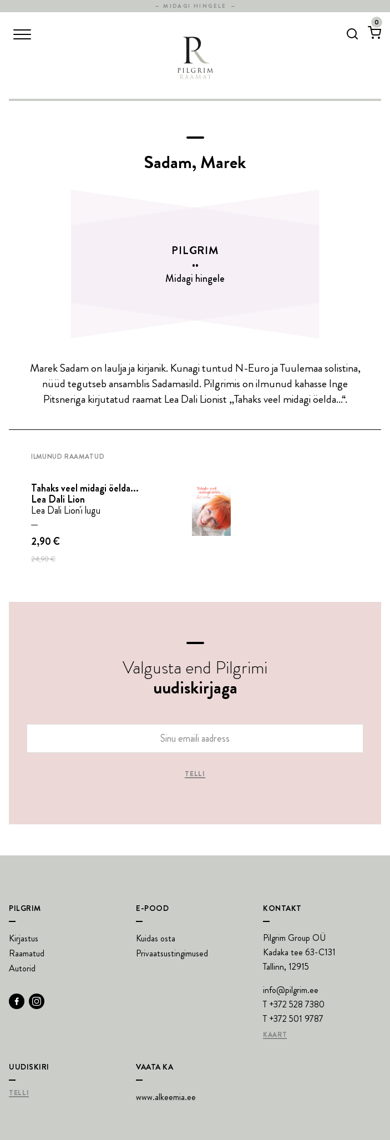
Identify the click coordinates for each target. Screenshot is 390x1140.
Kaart (275, 1035)
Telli (195, 774)
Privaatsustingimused (172, 953)
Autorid (22, 968)
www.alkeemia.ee (166, 1097)
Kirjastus (23, 938)
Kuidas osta (155, 938)
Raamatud (26, 953)
